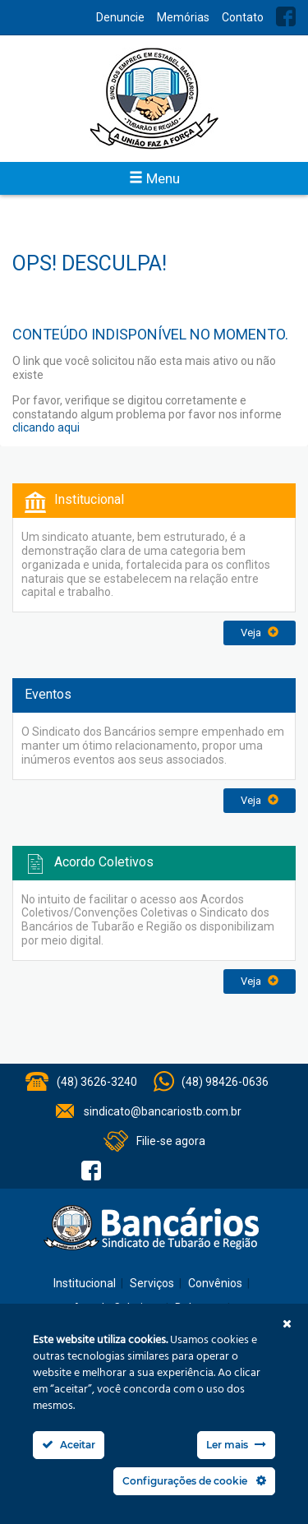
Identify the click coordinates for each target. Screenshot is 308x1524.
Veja (259, 632)
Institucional (84, 1283)
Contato (243, 17)
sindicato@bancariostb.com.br (162, 1111)
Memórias (183, 17)
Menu (154, 178)
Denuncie (120, 17)
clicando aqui (46, 427)
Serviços (152, 1283)
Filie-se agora (170, 1141)
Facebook (286, 16)
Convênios (215, 1283)
